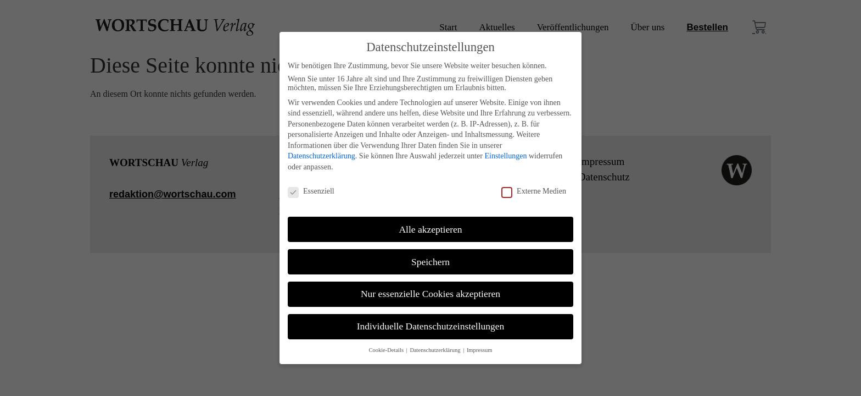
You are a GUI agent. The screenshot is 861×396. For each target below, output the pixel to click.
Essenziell (311, 191)
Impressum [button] (480, 350)
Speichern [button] (430, 261)
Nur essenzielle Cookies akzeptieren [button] (430, 293)
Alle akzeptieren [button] (430, 229)
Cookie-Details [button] (386, 350)
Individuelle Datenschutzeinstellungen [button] (431, 326)
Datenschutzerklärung (321, 156)
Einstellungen (505, 156)
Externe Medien (533, 191)
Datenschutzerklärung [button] (436, 350)
